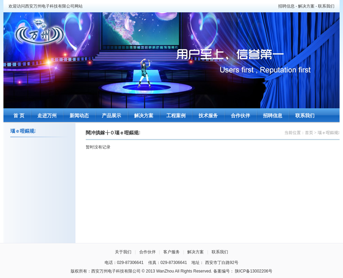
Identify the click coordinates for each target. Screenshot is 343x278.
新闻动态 (79, 115)
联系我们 (326, 6)
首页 (309, 132)
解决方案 (306, 6)
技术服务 (208, 115)
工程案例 (176, 115)
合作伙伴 (240, 115)
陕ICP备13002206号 (253, 271)
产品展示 (111, 115)
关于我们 (123, 252)
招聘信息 (286, 6)
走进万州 (47, 115)
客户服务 (171, 252)
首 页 (18, 115)
